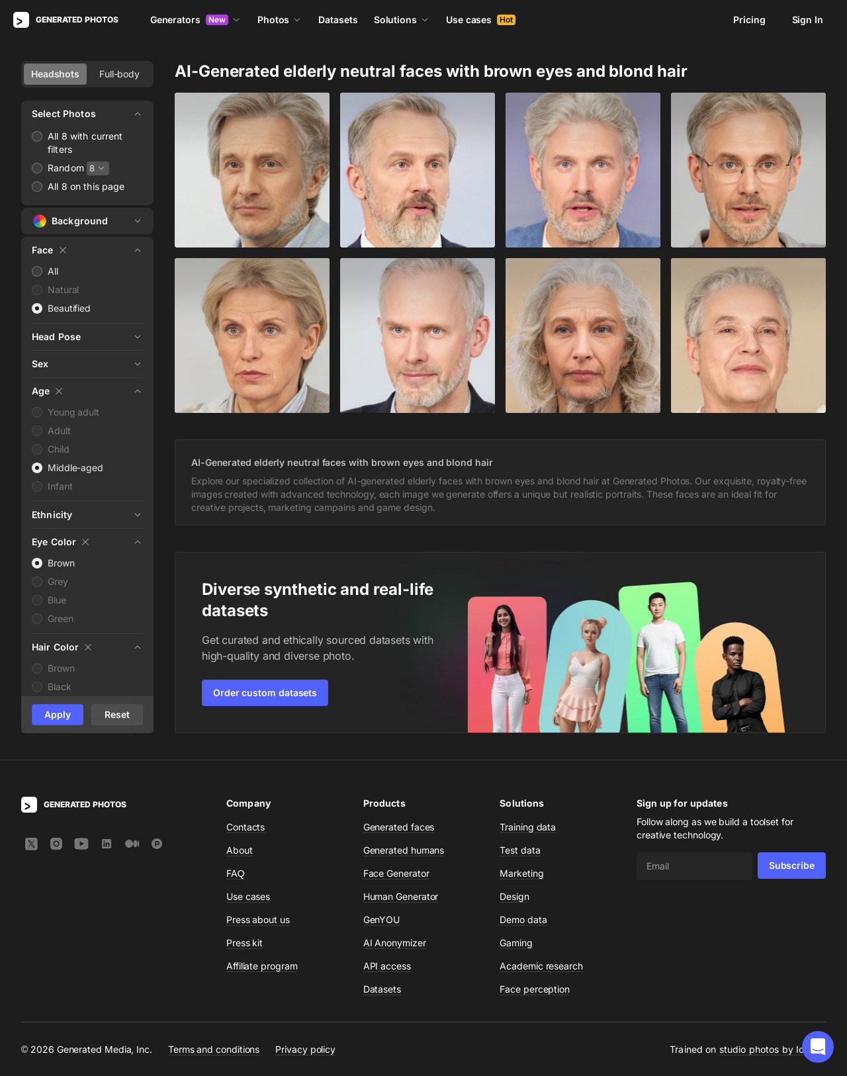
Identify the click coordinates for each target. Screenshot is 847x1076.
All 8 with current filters (85, 142)
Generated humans (404, 850)
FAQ (235, 873)
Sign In (807, 19)
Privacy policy (305, 1049)
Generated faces (399, 826)
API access (387, 965)
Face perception (535, 989)
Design (514, 896)
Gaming (516, 942)
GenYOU (381, 919)
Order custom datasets (265, 692)
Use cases (480, 19)
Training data (528, 826)
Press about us (258, 919)
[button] (818, 1047)
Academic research (541, 965)
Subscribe (792, 865)
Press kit (244, 942)
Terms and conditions (213, 1049)
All (53, 271)
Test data (520, 850)
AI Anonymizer (394, 942)
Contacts (245, 826)
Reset (117, 714)
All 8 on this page (86, 186)
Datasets (337, 19)
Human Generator (401, 896)
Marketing (521, 873)
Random (66, 167)
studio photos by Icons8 (772, 1049)
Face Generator (396, 873)
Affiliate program (262, 965)
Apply (57, 714)
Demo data (523, 919)
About (239, 850)
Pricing (749, 19)
